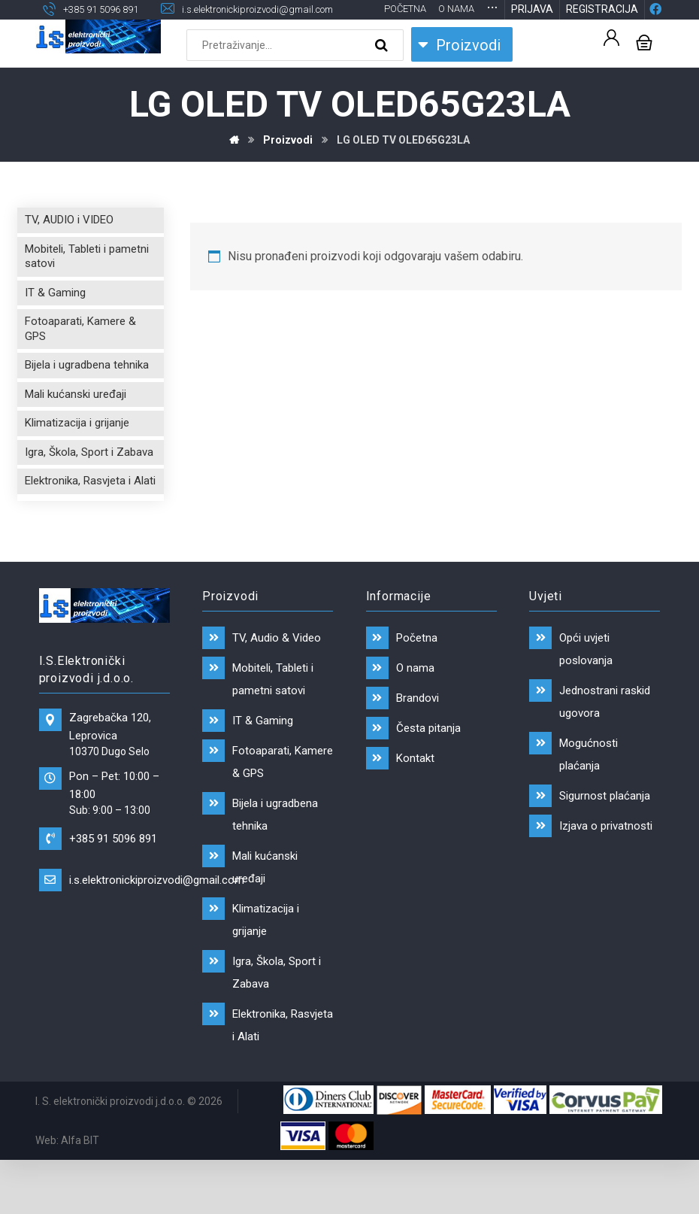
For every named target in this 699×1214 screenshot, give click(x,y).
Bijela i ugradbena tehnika (87, 369)
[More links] (492, 10)
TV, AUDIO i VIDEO (69, 224)
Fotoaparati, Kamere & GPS (80, 333)
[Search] (383, 49)
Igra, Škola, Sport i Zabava (89, 456)
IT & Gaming (55, 297)
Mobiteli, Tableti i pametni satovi (87, 261)
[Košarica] (644, 45)
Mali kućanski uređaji (75, 398)
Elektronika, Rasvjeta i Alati (90, 485)
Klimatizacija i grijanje (77, 427)
